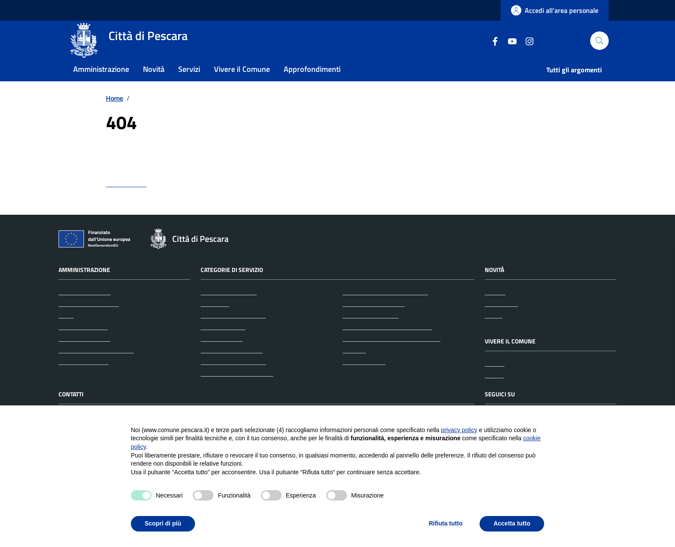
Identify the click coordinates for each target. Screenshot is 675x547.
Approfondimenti (312, 83)
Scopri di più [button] (163, 523)
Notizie (495, 309)
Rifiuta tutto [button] (446, 523)
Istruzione (518, 84)
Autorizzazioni (221, 355)
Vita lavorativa (364, 379)
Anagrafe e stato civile (233, 332)
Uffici (66, 332)
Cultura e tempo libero (233, 379)
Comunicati (501, 320)
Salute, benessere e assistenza (387, 344)
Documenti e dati (83, 379)
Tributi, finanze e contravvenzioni (391, 355)
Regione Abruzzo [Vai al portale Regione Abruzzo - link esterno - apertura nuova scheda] (87, 10)
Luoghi (495, 380)
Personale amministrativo (96, 367)
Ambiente (215, 320)
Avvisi (493, 332)
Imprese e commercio (374, 320)
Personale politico (84, 355)
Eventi (494, 392)
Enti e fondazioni (83, 344)
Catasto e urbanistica (232, 367)
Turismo (354, 367)
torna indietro (126, 201)
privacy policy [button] (459, 429)
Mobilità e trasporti (371, 332)
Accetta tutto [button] (511, 523)
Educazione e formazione (237, 390)
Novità (153, 83)
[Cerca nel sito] (599, 48)
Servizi (189, 83)
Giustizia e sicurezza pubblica (385, 309)
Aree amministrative (89, 320)
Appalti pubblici (223, 344)
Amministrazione (101, 83)
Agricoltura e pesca (229, 309)
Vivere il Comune (242, 83)
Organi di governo (85, 309)
